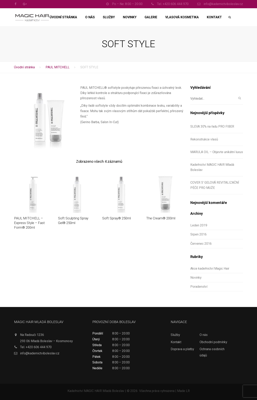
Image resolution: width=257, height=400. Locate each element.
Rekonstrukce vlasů (204, 139)
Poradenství (198, 286)
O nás (90, 17)
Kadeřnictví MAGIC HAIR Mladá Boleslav (212, 167)
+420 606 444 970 (39, 347)
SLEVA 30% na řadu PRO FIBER (212, 126)
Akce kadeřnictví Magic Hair (209, 268)
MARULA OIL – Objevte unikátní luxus (216, 152)
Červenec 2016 (201, 244)
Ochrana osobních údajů (212, 352)
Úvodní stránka (63, 17)
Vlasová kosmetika (182, 17)
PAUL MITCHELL (57, 67)
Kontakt (214, 17)
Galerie (151, 17)
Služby (109, 17)
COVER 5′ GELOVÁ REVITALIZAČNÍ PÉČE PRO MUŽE (214, 185)
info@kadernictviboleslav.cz (39, 353)
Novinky (130, 17)
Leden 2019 (198, 225)
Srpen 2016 (198, 234)
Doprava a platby (182, 349)
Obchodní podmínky (213, 342)
